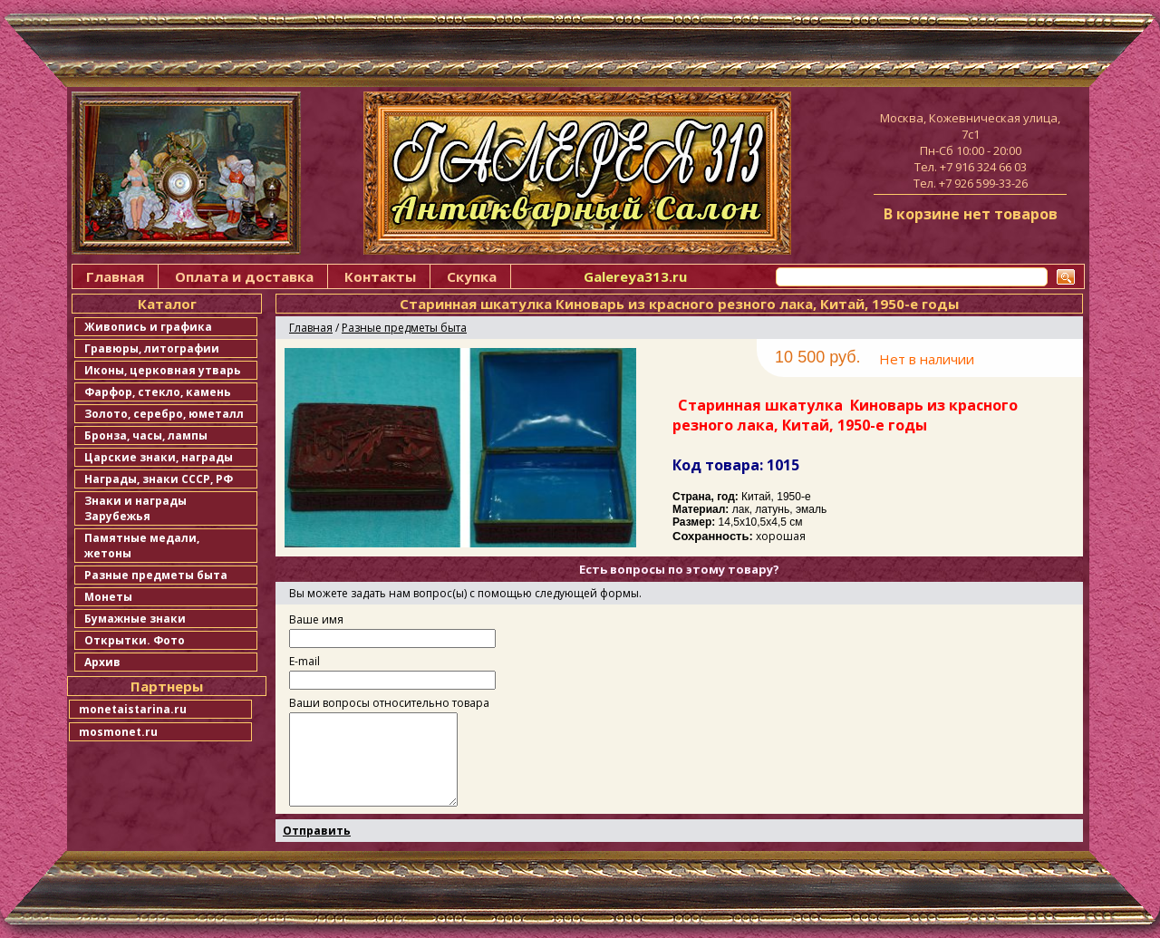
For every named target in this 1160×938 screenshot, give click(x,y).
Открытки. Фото (134, 640)
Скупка (472, 276)
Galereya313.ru (635, 276)
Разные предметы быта (155, 575)
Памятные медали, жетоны (141, 545)
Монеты (108, 596)
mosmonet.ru (118, 732)
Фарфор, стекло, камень (157, 392)
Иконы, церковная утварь (162, 370)
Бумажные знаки (135, 618)
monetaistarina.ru (133, 709)
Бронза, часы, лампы (146, 435)
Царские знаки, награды (158, 457)
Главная (115, 276)
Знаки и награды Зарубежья (135, 508)
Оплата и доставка (244, 276)
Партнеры (166, 686)
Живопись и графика (148, 326)
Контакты (380, 276)
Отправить (317, 830)
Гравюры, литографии (151, 348)
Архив (102, 662)
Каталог (167, 304)
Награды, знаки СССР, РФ (158, 479)
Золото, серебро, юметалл (164, 413)
